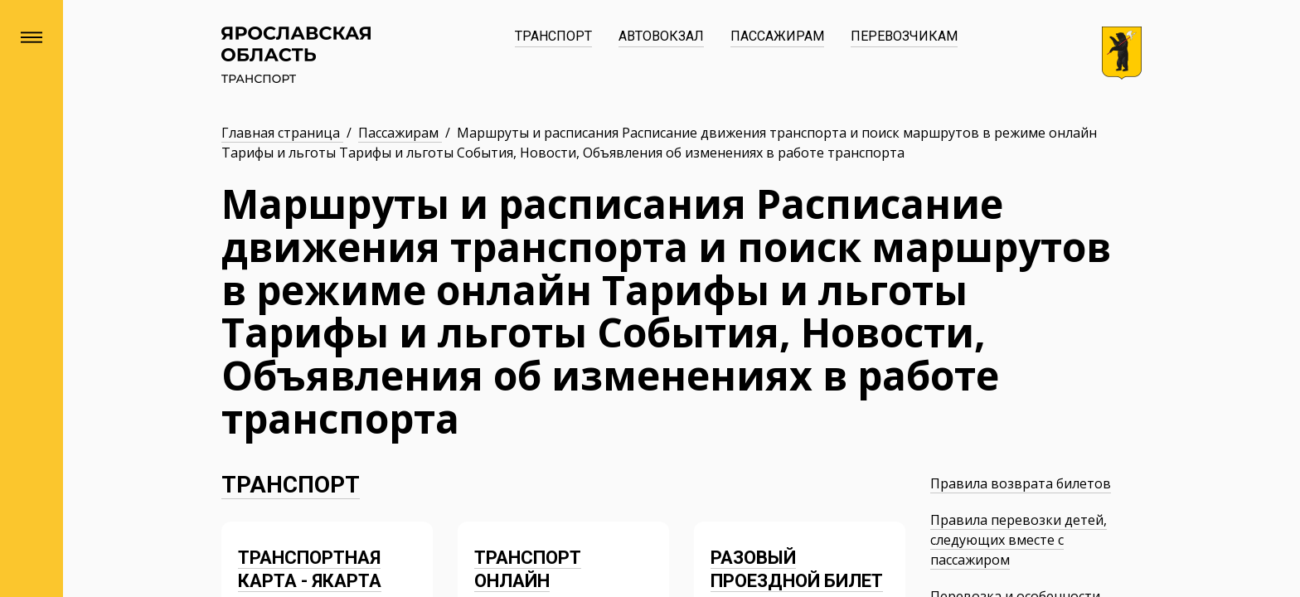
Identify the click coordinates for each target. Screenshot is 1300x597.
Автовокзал (661, 36)
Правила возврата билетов (1020, 483)
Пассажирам (777, 36)
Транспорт (553, 36)
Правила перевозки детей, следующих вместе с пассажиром (1018, 540)
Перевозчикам (904, 36)
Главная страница (282, 133)
